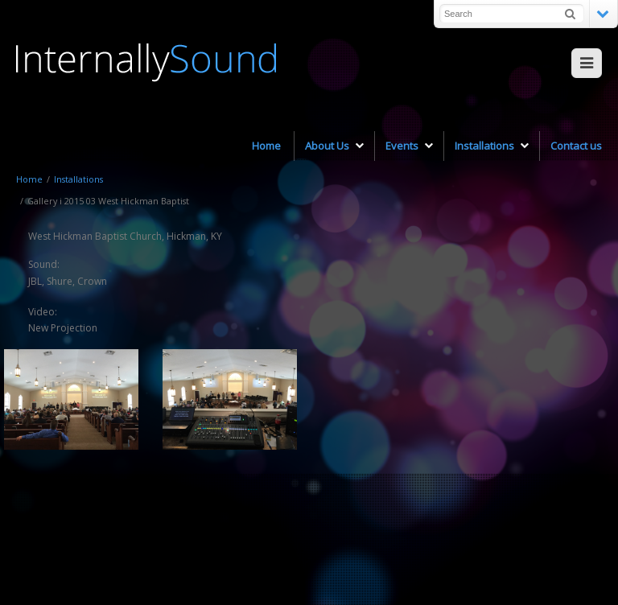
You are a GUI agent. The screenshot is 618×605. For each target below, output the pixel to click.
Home (29, 179)
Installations (78, 179)
